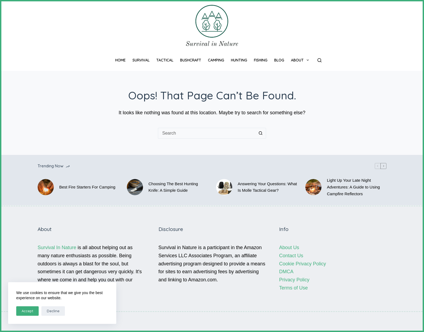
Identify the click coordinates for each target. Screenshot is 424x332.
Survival (141, 60)
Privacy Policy (294, 279)
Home (120, 60)
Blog (279, 60)
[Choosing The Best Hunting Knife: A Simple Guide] (135, 187)
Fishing (260, 60)
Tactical (164, 60)
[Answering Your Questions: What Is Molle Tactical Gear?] (224, 187)
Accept (27, 311)
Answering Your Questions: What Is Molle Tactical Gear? (267, 187)
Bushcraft (190, 60)
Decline (53, 311)
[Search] (319, 60)
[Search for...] (206, 133)
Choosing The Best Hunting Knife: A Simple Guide (173, 187)
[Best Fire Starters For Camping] (46, 187)
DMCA (286, 271)
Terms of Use (293, 288)
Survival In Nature (57, 247)
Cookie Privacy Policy (302, 263)
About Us (289, 247)
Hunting (239, 60)
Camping (216, 60)
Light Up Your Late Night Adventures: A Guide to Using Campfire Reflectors (353, 187)
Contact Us (291, 255)
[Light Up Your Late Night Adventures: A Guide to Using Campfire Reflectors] (313, 187)
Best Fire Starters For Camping (87, 187)
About (301, 60)
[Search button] (260, 133)
